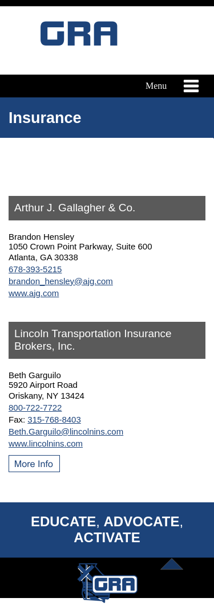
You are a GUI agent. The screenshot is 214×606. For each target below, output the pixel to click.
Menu (170, 86)
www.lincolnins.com (46, 443)
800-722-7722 (35, 407)
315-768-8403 (53, 419)
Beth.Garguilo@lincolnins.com (66, 431)
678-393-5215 (35, 269)
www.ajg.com (34, 293)
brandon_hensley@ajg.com (61, 281)
